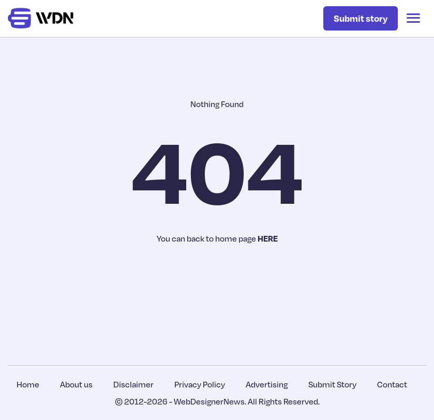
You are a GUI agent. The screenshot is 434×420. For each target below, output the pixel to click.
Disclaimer (133, 384)
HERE (268, 238)
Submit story (360, 18)
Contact (392, 384)
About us (76, 384)
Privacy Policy (199, 384)
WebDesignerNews (209, 401)
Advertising (267, 384)
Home (28, 384)
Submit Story (332, 384)
